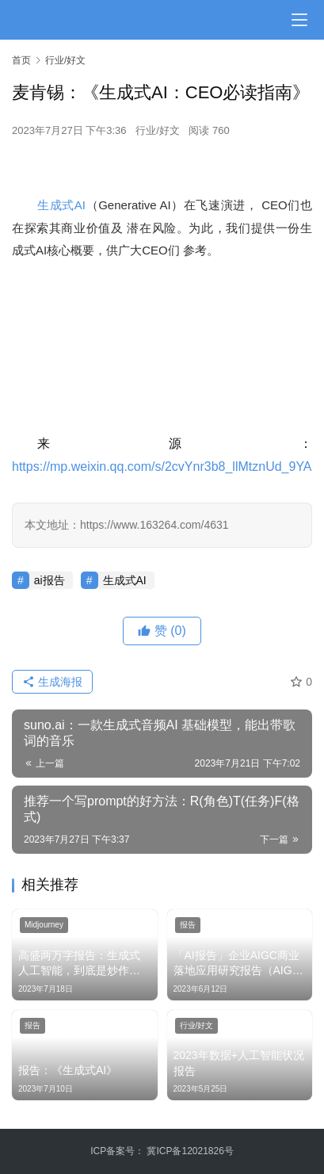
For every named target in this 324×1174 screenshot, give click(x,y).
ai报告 (49, 580)
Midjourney (44, 924)
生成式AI (61, 205)
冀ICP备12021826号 (190, 1151)
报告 (188, 924)
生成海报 (52, 682)
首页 (21, 60)
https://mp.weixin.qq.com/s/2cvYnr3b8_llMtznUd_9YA (162, 466)
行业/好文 (157, 130)
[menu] (299, 20)
